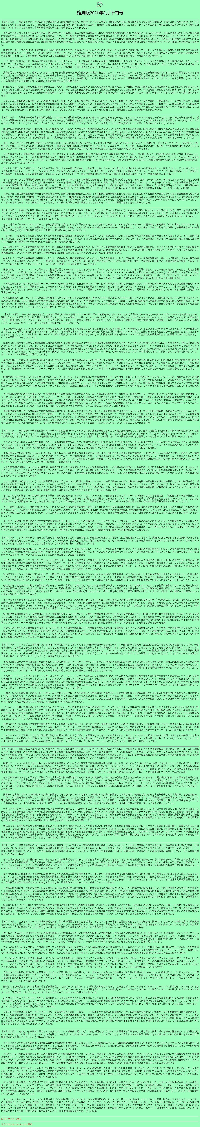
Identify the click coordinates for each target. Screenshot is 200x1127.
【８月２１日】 (9, 1031)
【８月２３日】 (9, 845)
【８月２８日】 (11, 314)
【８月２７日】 (9, 430)
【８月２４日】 (9, 749)
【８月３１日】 (9, 22)
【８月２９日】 (9, 210)
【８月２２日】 (9, 921)
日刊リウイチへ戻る (11, 1119)
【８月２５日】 (9, 644)
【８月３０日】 (9, 117)
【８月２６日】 (9, 537)
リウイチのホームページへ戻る (16, 1124)
